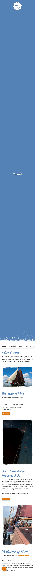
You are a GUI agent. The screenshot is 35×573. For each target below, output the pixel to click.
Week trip (21, 346)
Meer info (6, 413)
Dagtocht (4, 346)
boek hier (6, 499)
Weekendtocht (13, 346)
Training (28, 346)
